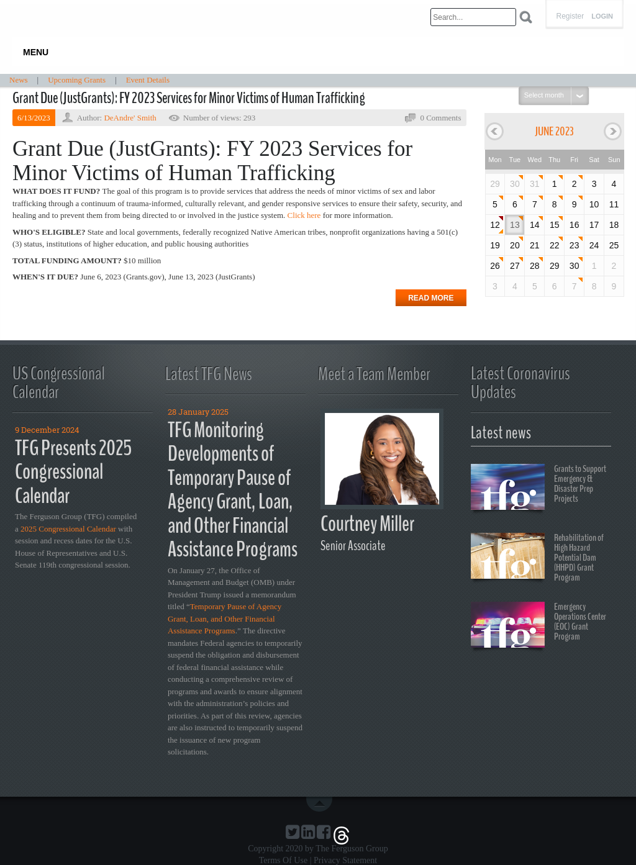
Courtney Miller (367, 523)
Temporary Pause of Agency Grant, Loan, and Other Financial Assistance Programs (224, 618)
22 (555, 245)
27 (515, 266)
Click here (304, 215)
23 (574, 245)
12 (495, 225)
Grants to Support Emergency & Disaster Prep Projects (538, 488)
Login (602, 16)
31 (535, 184)
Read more (430, 298)
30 (515, 184)
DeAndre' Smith (130, 117)
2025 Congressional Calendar (68, 528)
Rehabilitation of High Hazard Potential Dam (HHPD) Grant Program (537, 557)
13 (515, 225)
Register (570, 16)
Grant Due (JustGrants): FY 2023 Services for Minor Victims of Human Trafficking (188, 98)
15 (555, 225)
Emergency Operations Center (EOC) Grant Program (538, 626)
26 (495, 266)
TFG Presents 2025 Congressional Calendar (73, 471)
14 (535, 225)
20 (515, 245)
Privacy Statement (345, 860)
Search (525, 17)
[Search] (473, 17)
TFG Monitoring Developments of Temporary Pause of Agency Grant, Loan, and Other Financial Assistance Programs (233, 489)
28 (535, 266)
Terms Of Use (283, 860)
